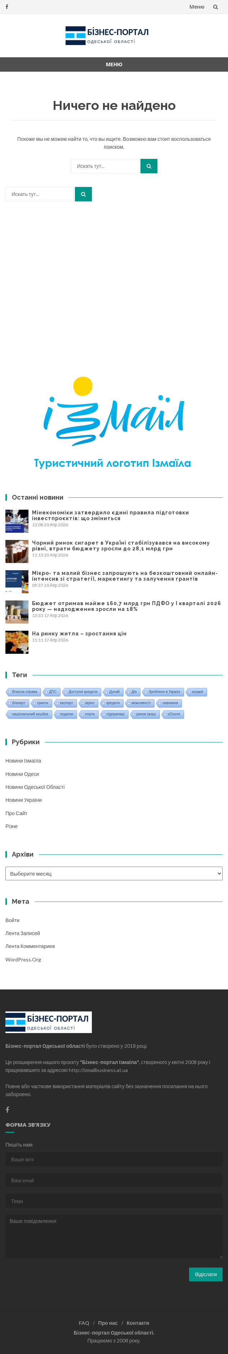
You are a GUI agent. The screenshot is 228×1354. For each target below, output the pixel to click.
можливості (141, 703)
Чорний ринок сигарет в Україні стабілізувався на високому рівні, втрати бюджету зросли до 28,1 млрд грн (121, 545)
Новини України (23, 800)
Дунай (114, 692)
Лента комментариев (30, 946)
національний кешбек (30, 714)
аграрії (197, 692)
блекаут (18, 703)
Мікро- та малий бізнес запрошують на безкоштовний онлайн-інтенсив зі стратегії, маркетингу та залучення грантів (125, 576)
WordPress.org (23, 959)
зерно (90, 703)
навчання (170, 703)
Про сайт (16, 813)
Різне (11, 826)
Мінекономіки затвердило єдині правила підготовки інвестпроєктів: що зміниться (110, 515)
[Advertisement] (114, 273)
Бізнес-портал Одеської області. (114, 1333)
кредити (113, 703)
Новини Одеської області (34, 787)
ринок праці (146, 714)
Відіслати (206, 1274)
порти (89, 714)
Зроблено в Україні (164, 692)
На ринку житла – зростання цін (79, 633)
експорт (66, 703)
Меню (197, 6)
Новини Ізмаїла (23, 761)
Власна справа (24, 692)
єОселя (174, 714)
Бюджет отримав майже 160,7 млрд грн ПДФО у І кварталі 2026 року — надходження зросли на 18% (126, 606)
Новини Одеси (22, 774)
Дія (134, 692)
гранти (42, 703)
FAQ (84, 1323)
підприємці (116, 714)
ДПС (53, 692)
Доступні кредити (82, 692)
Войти (12, 920)
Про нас (108, 1323)
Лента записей (22, 933)
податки (66, 714)
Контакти (138, 1323)
